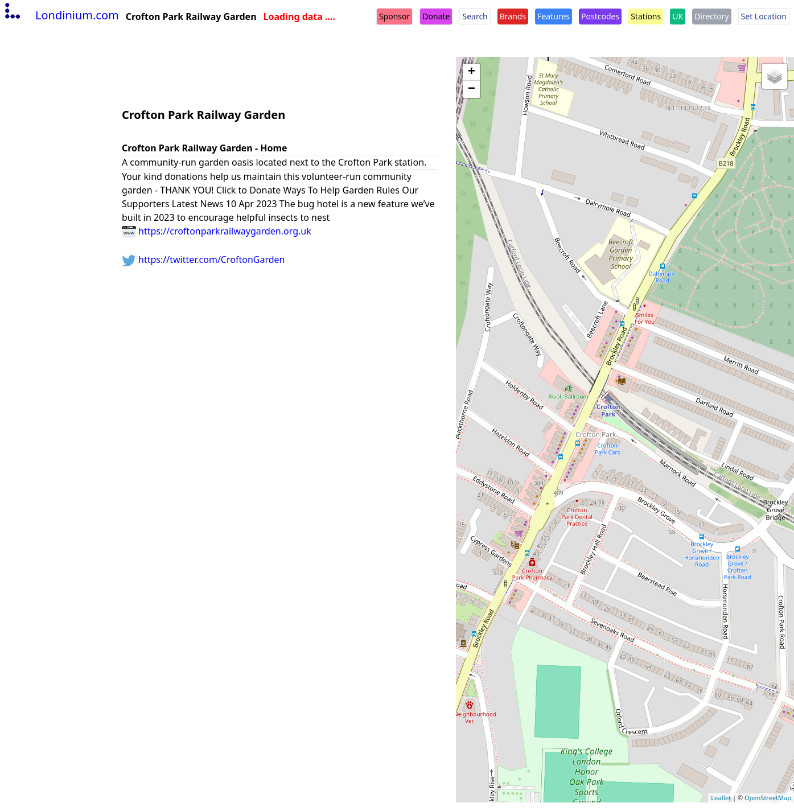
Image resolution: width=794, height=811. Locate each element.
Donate (436, 16)
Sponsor (394, 16)
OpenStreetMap (767, 797)
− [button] (471, 89)
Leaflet (721, 797)
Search (474, 16)
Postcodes (600, 16)
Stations (646, 16)
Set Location (764, 16)
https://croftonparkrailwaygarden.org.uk (216, 231)
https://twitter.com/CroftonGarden (203, 259)
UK (677, 16)
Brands (513, 16)
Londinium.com (60, 15)
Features (553, 16)
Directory (711, 16)
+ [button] (471, 72)
